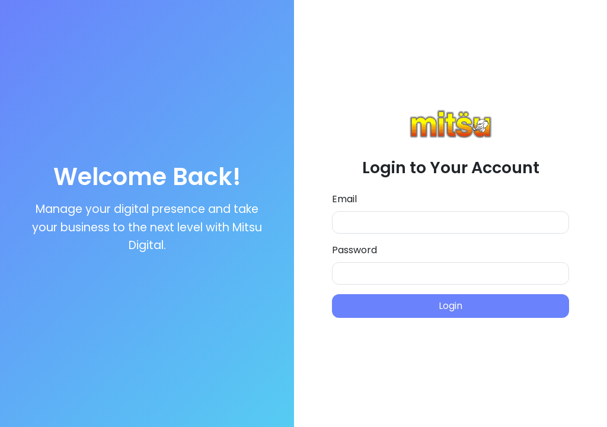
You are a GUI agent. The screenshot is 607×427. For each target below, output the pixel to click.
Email (344, 199)
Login (450, 306)
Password (354, 250)
